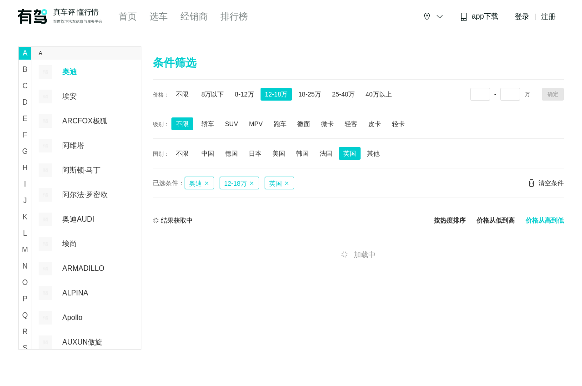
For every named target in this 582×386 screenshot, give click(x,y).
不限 (182, 94)
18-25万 (309, 94)
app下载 (479, 16)
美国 (278, 153)
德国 (231, 153)
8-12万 (244, 94)
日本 (255, 153)
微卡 (327, 123)
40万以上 (379, 94)
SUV (231, 123)
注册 (548, 16)
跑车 (280, 123)
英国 (349, 153)
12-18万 (276, 94)
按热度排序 (450, 220)
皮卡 (374, 123)
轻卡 (398, 123)
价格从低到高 (496, 220)
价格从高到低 (545, 220)
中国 (207, 153)
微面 (303, 123)
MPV (255, 123)
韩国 (302, 153)
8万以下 (212, 94)
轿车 (207, 123)
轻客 (351, 123)
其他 (373, 153)
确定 (552, 94)
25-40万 (343, 94)
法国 (326, 153)
